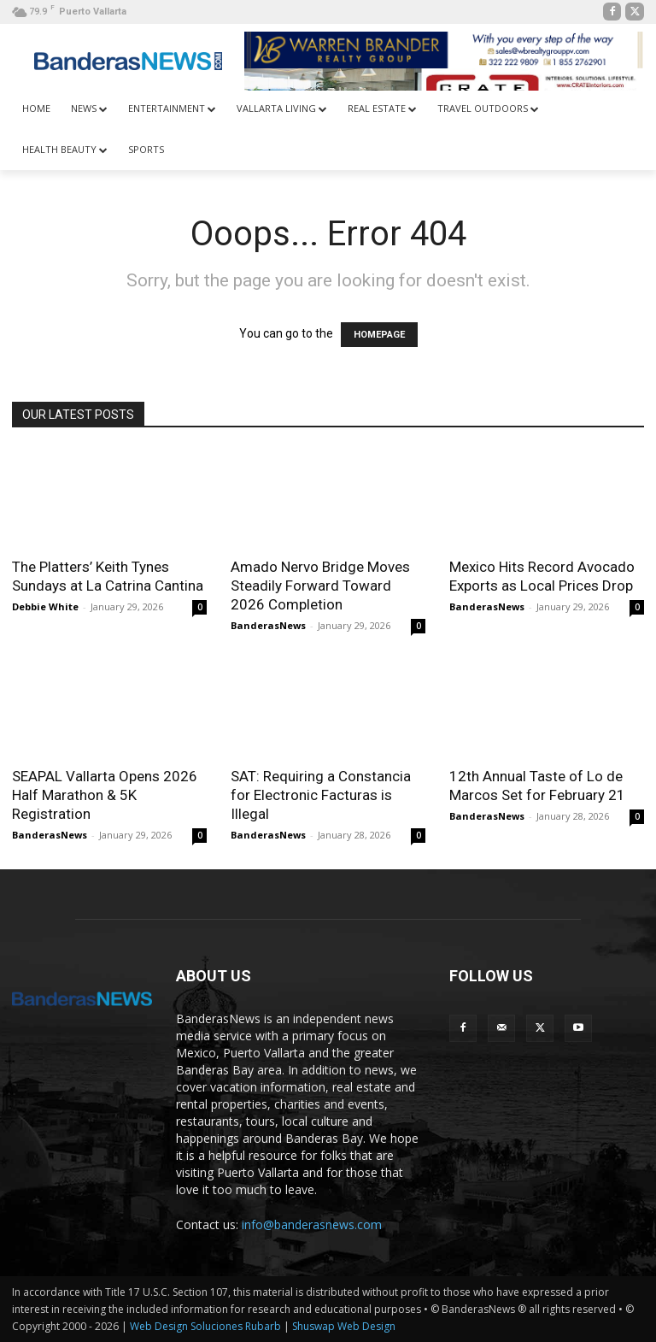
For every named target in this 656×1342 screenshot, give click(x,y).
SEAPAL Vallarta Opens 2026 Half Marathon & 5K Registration (104, 795)
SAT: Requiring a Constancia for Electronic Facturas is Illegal (321, 795)
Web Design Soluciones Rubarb (205, 1326)
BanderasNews (268, 625)
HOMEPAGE (379, 334)
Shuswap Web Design (343, 1326)
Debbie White (45, 606)
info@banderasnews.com (312, 1224)
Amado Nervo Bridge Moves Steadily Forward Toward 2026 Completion (320, 585)
